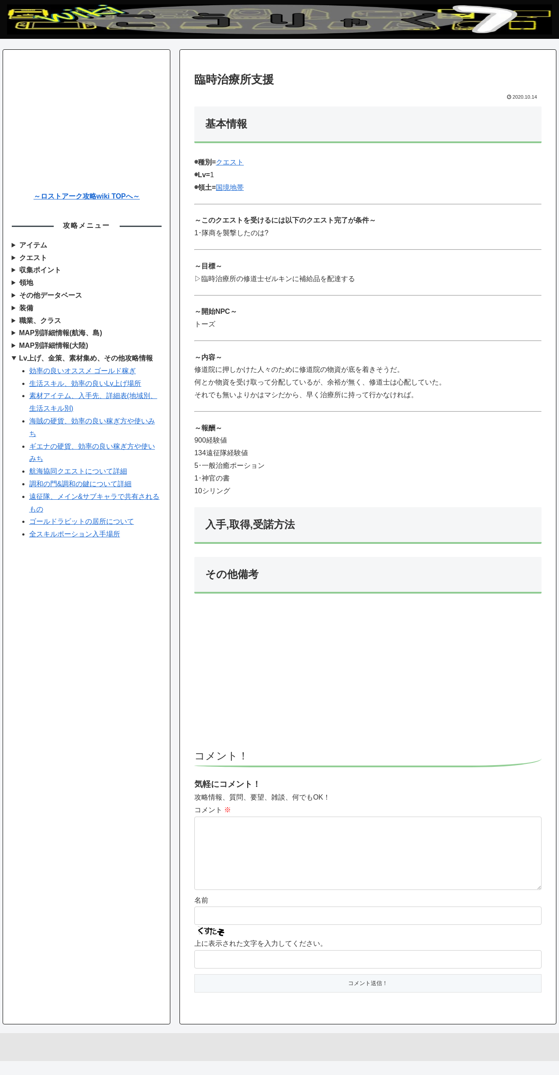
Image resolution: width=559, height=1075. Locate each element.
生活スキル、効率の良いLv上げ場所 (85, 383)
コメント (212, 810)
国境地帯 (230, 187)
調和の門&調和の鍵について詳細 (80, 484)
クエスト (230, 162)
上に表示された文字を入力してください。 (260, 957)
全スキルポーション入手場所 (74, 534)
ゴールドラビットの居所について (81, 521)
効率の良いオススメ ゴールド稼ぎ (82, 370)
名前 (201, 914)
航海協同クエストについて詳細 (78, 471)
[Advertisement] (368, 676)
